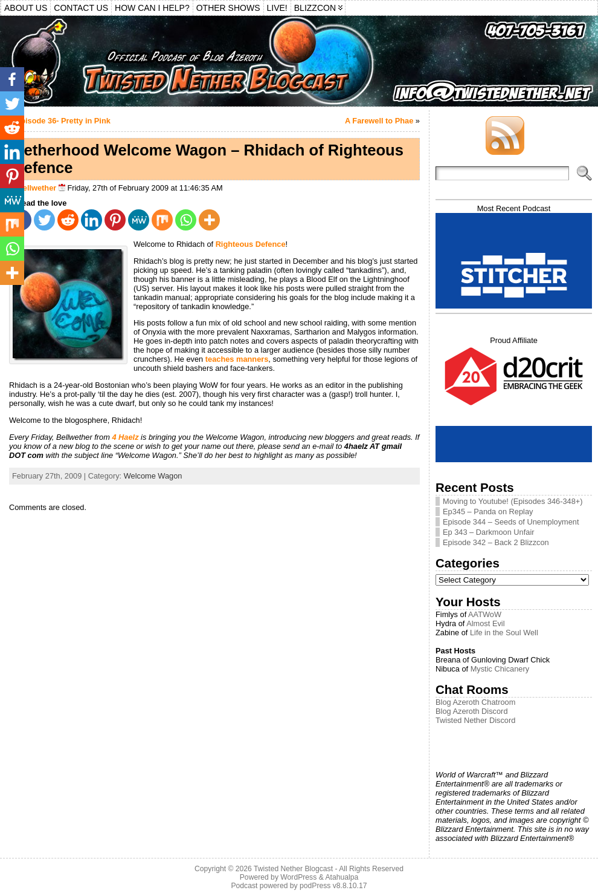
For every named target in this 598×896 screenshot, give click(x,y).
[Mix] (162, 220)
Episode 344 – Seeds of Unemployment (511, 521)
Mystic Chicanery (500, 668)
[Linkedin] (91, 220)
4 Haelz (125, 437)
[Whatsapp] (185, 220)
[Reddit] (68, 220)
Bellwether (37, 187)
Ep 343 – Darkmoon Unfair (489, 532)
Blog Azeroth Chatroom (475, 702)
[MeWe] (138, 220)
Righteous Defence (251, 244)
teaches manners (237, 359)
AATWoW (484, 614)
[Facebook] (12, 79)
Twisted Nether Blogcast (293, 869)
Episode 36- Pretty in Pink (63, 120)
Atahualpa (341, 877)
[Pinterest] (115, 220)
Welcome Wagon (153, 475)
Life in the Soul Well (504, 632)
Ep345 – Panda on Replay (488, 511)
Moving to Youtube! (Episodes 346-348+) (513, 501)
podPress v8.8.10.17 (333, 885)
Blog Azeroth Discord (472, 711)
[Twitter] (44, 220)
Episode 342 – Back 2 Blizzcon (496, 542)
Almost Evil (485, 623)
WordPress (298, 877)
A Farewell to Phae (379, 120)
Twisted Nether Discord (475, 720)
